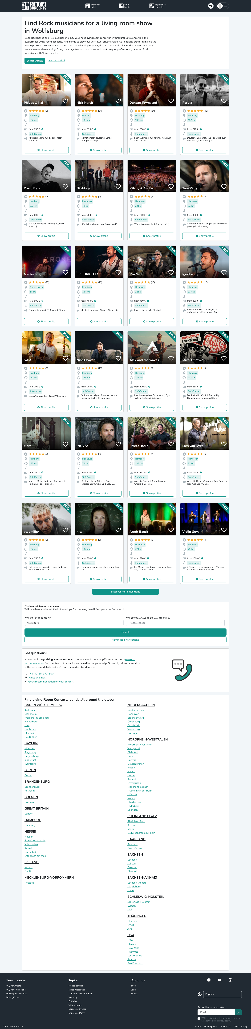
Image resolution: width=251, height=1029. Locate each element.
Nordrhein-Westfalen (139, 744)
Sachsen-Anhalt (136, 883)
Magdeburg (134, 886)
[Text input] (216, 1012)
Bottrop (131, 760)
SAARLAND (136, 839)
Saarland (132, 844)
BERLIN (30, 770)
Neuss (131, 798)
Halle (130, 890)
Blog (133, 985)
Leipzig (131, 863)
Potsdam (29, 790)
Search (125, 632)
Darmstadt (30, 852)
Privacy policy (210, 1026)
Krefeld (131, 779)
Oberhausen (134, 802)
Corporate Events (77, 1008)
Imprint (198, 1026)
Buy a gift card (13, 997)
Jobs (133, 989)
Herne (131, 775)
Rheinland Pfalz (136, 821)
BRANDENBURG (37, 782)
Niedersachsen (136, 710)
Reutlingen (30, 737)
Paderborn (133, 806)
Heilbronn (30, 729)
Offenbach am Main (35, 856)
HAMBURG (32, 820)
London (28, 813)
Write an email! (37, 677)
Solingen (132, 810)
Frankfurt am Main (34, 840)
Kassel (28, 848)
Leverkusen (134, 783)
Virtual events (75, 1005)
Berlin (28, 775)
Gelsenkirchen (135, 764)
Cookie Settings (241, 1026)
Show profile (47, 150)
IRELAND (31, 862)
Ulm (26, 725)
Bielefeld (132, 752)
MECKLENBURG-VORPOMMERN (49, 877)
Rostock (29, 883)
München (29, 748)
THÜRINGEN (136, 916)
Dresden (132, 867)
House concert (76, 985)
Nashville (132, 952)
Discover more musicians (125, 591)
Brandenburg (32, 787)
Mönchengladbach (137, 787)
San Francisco (135, 963)
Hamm (131, 771)
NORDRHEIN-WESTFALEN (147, 739)
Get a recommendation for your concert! (51, 681)
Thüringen (133, 921)
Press (134, 993)
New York (133, 948)
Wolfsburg (133, 729)
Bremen (29, 802)
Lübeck (131, 906)
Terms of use (225, 1026)
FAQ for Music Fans (16, 989)
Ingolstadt (30, 760)
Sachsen (132, 859)
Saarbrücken (134, 848)
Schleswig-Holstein (138, 902)
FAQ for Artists (13, 985)
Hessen (28, 836)
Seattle (131, 959)
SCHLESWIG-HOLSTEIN (145, 897)
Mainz (130, 829)
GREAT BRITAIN (36, 808)
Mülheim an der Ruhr (139, 790)
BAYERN (31, 743)
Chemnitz (132, 871)
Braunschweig (135, 718)
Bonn (130, 756)
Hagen (131, 767)
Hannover (133, 714)
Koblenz (132, 825)
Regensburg (31, 756)
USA (130, 935)
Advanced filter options (125, 640)
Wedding (73, 997)
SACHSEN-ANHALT (142, 877)
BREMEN (31, 797)
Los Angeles (134, 955)
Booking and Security (16, 993)
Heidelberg (30, 721)
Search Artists (35, 60)
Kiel (129, 909)
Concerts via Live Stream (81, 993)
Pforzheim (30, 733)
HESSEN (30, 831)
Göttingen (133, 733)
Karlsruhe (30, 710)
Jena (129, 929)
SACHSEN (135, 854)
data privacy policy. (221, 1020)
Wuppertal (133, 748)
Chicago (132, 944)
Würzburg (30, 764)
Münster (132, 794)
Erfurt (130, 925)
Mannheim (30, 714)
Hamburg (29, 825)
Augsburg (30, 752)
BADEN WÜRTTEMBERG (43, 705)
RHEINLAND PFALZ (142, 816)
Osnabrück (133, 725)
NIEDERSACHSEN (141, 705)
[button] (222, 5)
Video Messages (77, 989)
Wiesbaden (31, 844)
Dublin (28, 871)
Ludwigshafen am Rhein (141, 833)
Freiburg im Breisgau (36, 718)
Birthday (73, 1001)
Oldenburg (133, 721)
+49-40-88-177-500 (41, 673)
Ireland (28, 867)
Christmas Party (77, 1012)
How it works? (57, 60)
